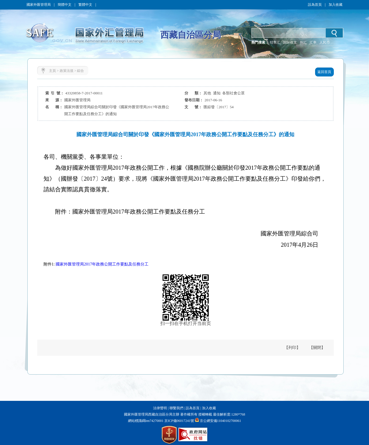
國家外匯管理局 (39, 5)
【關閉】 (317, 347)
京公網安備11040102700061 (220, 421)
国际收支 (290, 42)
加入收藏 (335, 5)
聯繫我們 (176, 408)
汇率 (313, 42)
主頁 (52, 71)
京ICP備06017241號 (178, 421)
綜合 (80, 71)
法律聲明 (160, 408)
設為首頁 (315, 5)
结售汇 (275, 42)
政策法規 (67, 71)
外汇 (303, 42)
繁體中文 (85, 5)
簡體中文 (64, 5)
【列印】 (292, 347)
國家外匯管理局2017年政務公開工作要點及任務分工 (102, 264)
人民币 (324, 42)
